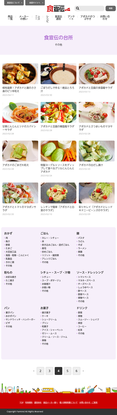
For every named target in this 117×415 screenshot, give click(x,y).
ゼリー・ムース (49, 333)
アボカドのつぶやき (87, 17)
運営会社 (38, 402)
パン (7, 308)
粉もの (8, 272)
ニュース (37, 17)
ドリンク (82, 308)
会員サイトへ (34, 3)
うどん (81, 241)
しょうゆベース (85, 287)
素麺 (80, 252)
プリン (45, 323)
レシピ (47, 18)
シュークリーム (49, 319)
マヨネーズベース (86, 280)
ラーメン (82, 248)
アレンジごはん (49, 259)
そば (80, 245)
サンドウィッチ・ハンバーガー (20, 319)
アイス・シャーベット (52, 330)
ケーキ (45, 316)
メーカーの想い (24, 17)
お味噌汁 (46, 284)
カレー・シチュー (50, 238)
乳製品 (9, 259)
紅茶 (80, 330)
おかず (8, 233)
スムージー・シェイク (88, 319)
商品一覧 (10, 17)
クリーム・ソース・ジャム (54, 337)
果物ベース (83, 298)
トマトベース (84, 277)
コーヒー (82, 326)
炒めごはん (47, 252)
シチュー (46, 277)
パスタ (81, 238)
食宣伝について (13, 3)
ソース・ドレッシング (90, 272)
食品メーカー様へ (50, 402)
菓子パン (10, 313)
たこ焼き (10, 280)
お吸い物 (46, 287)
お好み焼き (11, 277)
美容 (80, 323)
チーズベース (84, 284)
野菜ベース (83, 294)
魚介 (8, 241)
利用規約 (28, 402)
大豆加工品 (11, 252)
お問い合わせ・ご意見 (88, 402)
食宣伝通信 (58, 17)
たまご (9, 248)
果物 (44, 340)
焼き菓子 (46, 313)
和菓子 (45, 326)
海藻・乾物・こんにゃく (17, 255)
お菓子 (44, 308)
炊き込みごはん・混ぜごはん (55, 245)
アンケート (71, 17)
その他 (9, 266)
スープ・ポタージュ (51, 280)
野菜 (8, 245)
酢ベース (82, 291)
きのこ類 (10, 262)
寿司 (44, 248)
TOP (21, 402)
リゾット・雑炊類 (50, 255)
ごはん (44, 233)
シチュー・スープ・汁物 (55, 272)
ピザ (8, 323)
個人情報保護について (69, 402)
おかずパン (11, 316)
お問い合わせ (105, 17)
